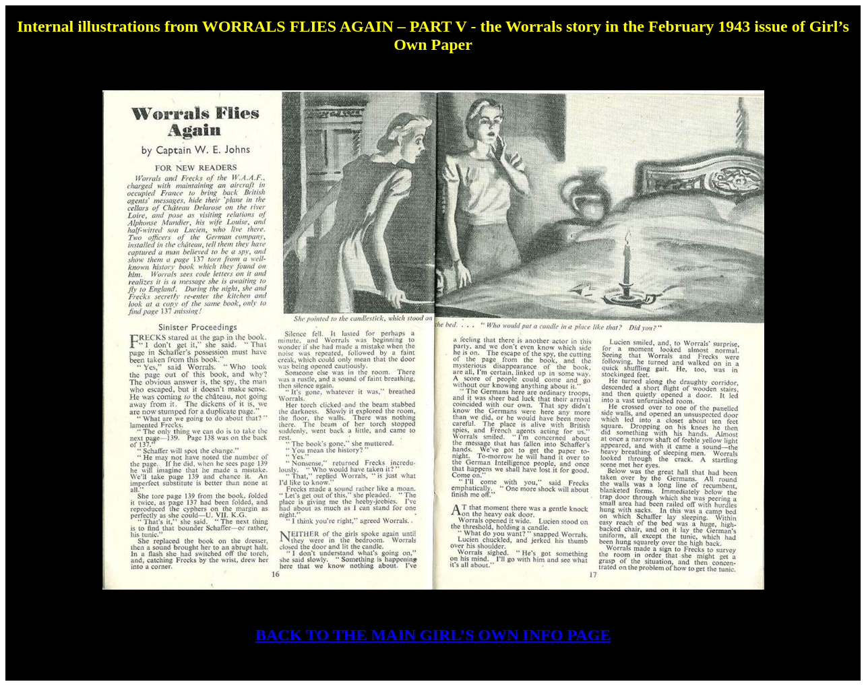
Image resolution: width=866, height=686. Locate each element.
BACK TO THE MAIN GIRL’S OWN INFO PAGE (433, 635)
